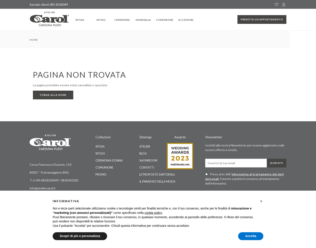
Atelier (144, 146)
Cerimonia (122, 19)
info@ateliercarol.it (43, 188)
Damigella (143, 19)
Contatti (146, 167)
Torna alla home (53, 94)
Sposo (101, 19)
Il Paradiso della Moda (157, 181)
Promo (100, 174)
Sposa (79, 19)
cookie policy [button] (153, 213)
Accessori (186, 19)
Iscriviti (276, 163)
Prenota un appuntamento (262, 19)
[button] (261, 201)
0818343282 (70, 180)
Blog (143, 153)
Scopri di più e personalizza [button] (80, 236)
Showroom (148, 160)
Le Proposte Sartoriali (157, 174)
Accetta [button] (250, 236)
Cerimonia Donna (109, 160)
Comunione (164, 19)
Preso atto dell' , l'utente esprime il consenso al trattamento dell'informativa (244, 178)
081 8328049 (59, 4)
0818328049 (50, 180)
